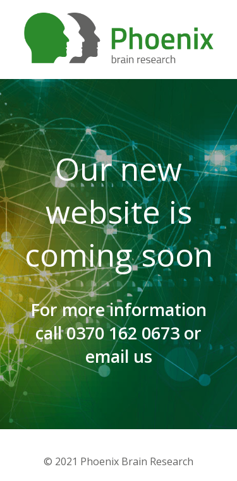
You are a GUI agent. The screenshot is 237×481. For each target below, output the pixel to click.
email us (118, 356)
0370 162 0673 (122, 332)
